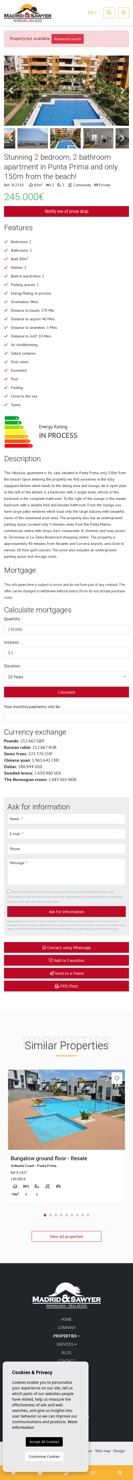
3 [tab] (55, 1215)
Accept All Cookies (44, 1441)
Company (67, 1328)
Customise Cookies (44, 1456)
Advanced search (67, 38)
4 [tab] (61, 1215)
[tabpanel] (66, 1136)
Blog (66, 1353)
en (92, 12)
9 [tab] (88, 1215)
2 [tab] (50, 1215)
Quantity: (12, 618)
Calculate (66, 692)
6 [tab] (72, 1215)
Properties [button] (66, 1336)
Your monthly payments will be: (32, 706)
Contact (66, 1361)
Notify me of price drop (66, 211)
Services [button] (66, 1344)
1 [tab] (45, 1215)
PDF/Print (66, 986)
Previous (10, 90)
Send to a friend (67, 973)
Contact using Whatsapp (66, 947)
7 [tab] (77, 1215)
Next (122, 90)
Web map (102, 1450)
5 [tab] (66, 1215)
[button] (66, 676)
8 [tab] (82, 1215)
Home (66, 1319)
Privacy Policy (42, 897)
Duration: (12, 665)
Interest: (12, 642)
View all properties (66, 1236)
